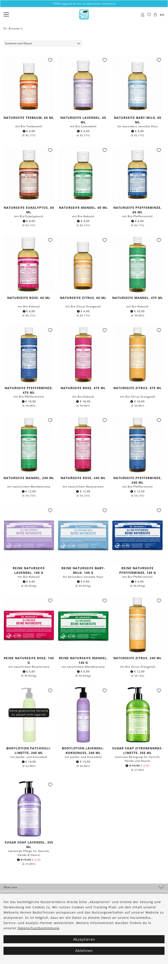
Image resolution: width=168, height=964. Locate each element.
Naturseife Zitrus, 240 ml (137, 658)
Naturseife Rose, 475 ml (83, 388)
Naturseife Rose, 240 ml (83, 478)
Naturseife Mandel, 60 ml (83, 207)
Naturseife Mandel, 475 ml (137, 298)
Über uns (10, 887)
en (162, 14)
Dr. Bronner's (13, 28)
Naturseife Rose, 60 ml (28, 298)
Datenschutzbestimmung (38, 928)
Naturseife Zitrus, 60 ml (83, 298)
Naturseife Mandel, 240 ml (29, 478)
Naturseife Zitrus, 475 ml (137, 388)
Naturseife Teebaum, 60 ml (29, 118)
